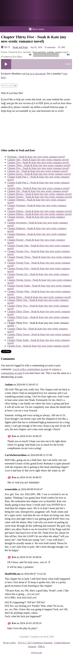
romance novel (61, 52)
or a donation (36, 22)
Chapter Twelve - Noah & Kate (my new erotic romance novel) (39, 196)
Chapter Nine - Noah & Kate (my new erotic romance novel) (38, 188)
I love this (9, 85)
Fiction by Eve (15, 52)
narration (27, 52)
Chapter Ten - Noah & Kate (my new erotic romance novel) (37, 191)
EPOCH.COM (36, 653)
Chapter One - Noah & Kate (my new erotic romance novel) (38, 159)
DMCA (41, 646)
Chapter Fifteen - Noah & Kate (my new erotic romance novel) (39, 211)
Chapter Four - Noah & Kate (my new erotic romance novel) (38, 345)
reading (50, 52)
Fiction (4, 52)
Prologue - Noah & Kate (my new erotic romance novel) (36, 156)
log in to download (35, 73)
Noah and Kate (20, 47)
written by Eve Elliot (12, 57)
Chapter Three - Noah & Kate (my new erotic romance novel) (38, 165)
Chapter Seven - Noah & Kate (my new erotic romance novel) (39, 174)
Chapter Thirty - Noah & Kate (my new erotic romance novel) (39, 297)
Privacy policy (9, 643)
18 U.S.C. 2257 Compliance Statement (35, 643)
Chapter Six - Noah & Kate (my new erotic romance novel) (37, 171)
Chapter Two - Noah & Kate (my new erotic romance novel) (38, 162)
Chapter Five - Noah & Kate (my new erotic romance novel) (38, 168)
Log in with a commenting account (31, 369)
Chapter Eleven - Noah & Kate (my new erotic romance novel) (39, 194)
